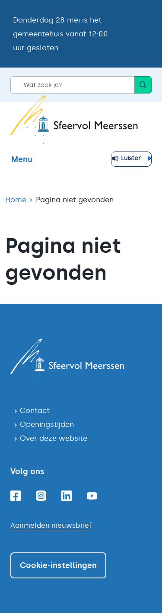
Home (15, 199)
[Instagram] (41, 495)
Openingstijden (47, 424)
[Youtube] (92, 496)
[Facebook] (15, 495)
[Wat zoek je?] (72, 85)
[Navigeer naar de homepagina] (81, 360)
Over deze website (53, 438)
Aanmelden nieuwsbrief (51, 525)
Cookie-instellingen (58, 565)
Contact (35, 410)
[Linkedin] (66, 495)
